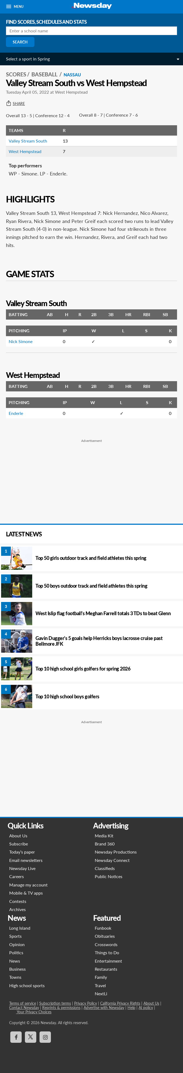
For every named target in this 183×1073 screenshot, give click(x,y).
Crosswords (106, 944)
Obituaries (105, 936)
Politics (16, 952)
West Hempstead (25, 151)
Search (20, 42)
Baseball (44, 74)
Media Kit (104, 835)
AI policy (146, 1007)
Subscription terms (55, 1003)
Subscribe (18, 843)
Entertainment (108, 960)
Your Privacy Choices (33, 1012)
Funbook (103, 927)
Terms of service (22, 1003)
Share (15, 103)
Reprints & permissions (61, 1007)
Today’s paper (22, 851)
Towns (15, 977)
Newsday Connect (112, 860)
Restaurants (106, 969)
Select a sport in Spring (28, 58)
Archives (17, 909)
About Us (18, 835)
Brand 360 (105, 843)
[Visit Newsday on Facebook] (16, 1037)
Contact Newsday (24, 1007)
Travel (100, 985)
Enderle (16, 413)
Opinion (17, 944)
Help (131, 1007)
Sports (15, 936)
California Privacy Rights (120, 1003)
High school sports (27, 985)
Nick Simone (20, 341)
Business (17, 969)
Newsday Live (22, 868)
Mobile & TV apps (26, 892)
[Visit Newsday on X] (30, 1037)
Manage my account (28, 884)
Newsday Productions (116, 851)
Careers (16, 876)
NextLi (101, 993)
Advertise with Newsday (104, 1007)
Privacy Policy (85, 1003)
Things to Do (107, 952)
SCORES (16, 74)
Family (101, 977)
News (14, 960)
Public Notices (108, 876)
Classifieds (105, 868)
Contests (17, 901)
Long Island (19, 927)
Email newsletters (26, 860)
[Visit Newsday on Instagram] (45, 1037)
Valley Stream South (28, 140)
